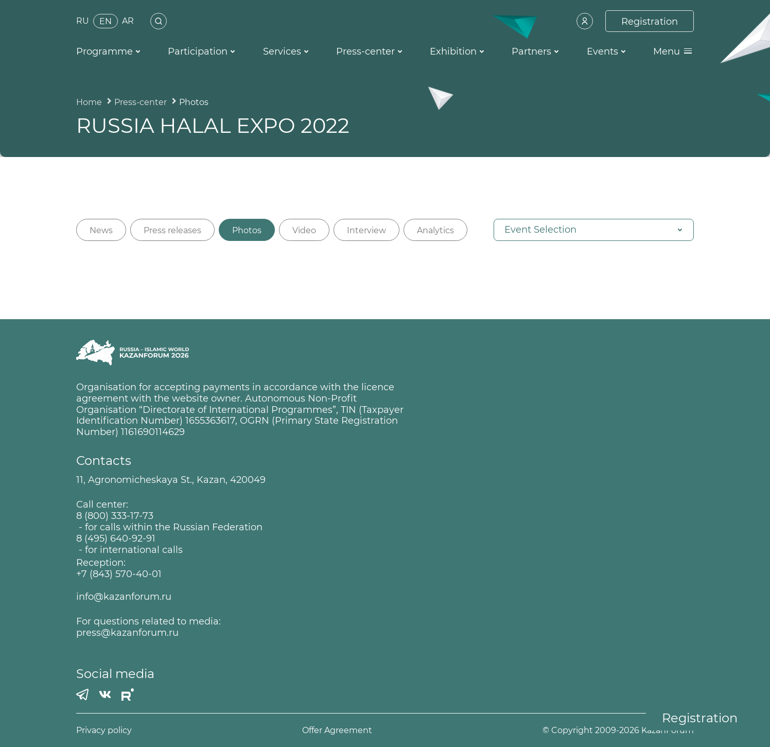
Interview (366, 230)
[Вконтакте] (105, 694)
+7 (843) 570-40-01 (119, 574)
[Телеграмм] (82, 695)
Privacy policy (104, 730)
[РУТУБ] (127, 694)
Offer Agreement (337, 730)
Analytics (435, 230)
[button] (594, 230)
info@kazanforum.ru (123, 597)
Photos (246, 230)
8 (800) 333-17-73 (114, 516)
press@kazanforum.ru (127, 633)
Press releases (172, 230)
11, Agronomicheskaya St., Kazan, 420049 (171, 480)
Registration (700, 717)
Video (304, 230)
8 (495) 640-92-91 (115, 539)
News (101, 230)
